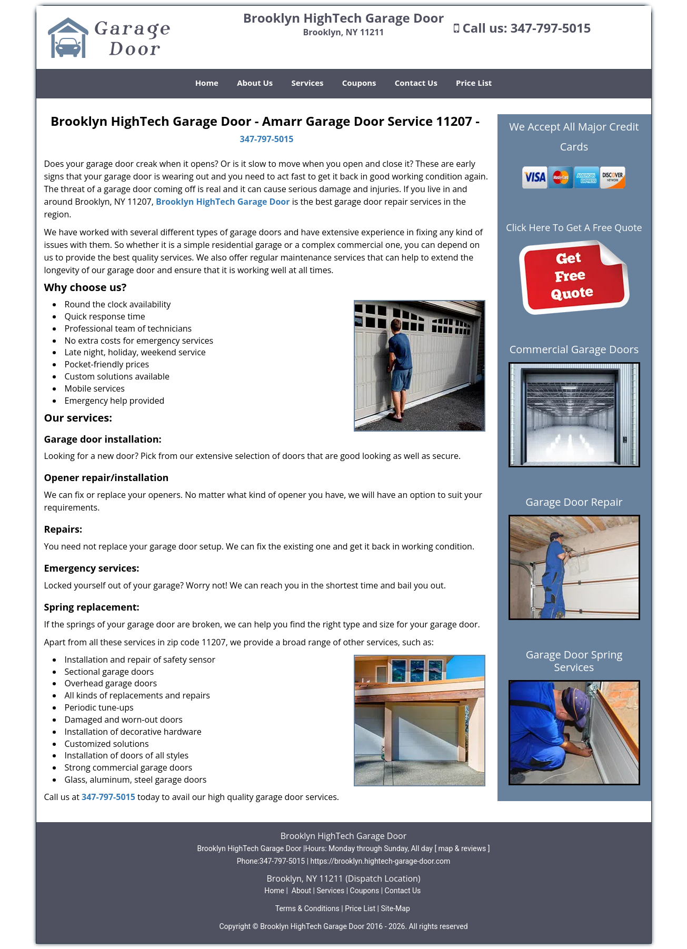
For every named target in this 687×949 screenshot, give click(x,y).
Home (206, 82)
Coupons (359, 82)
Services (308, 82)
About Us (255, 82)
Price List (474, 82)
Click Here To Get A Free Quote (574, 227)
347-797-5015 (551, 27)
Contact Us (416, 82)
